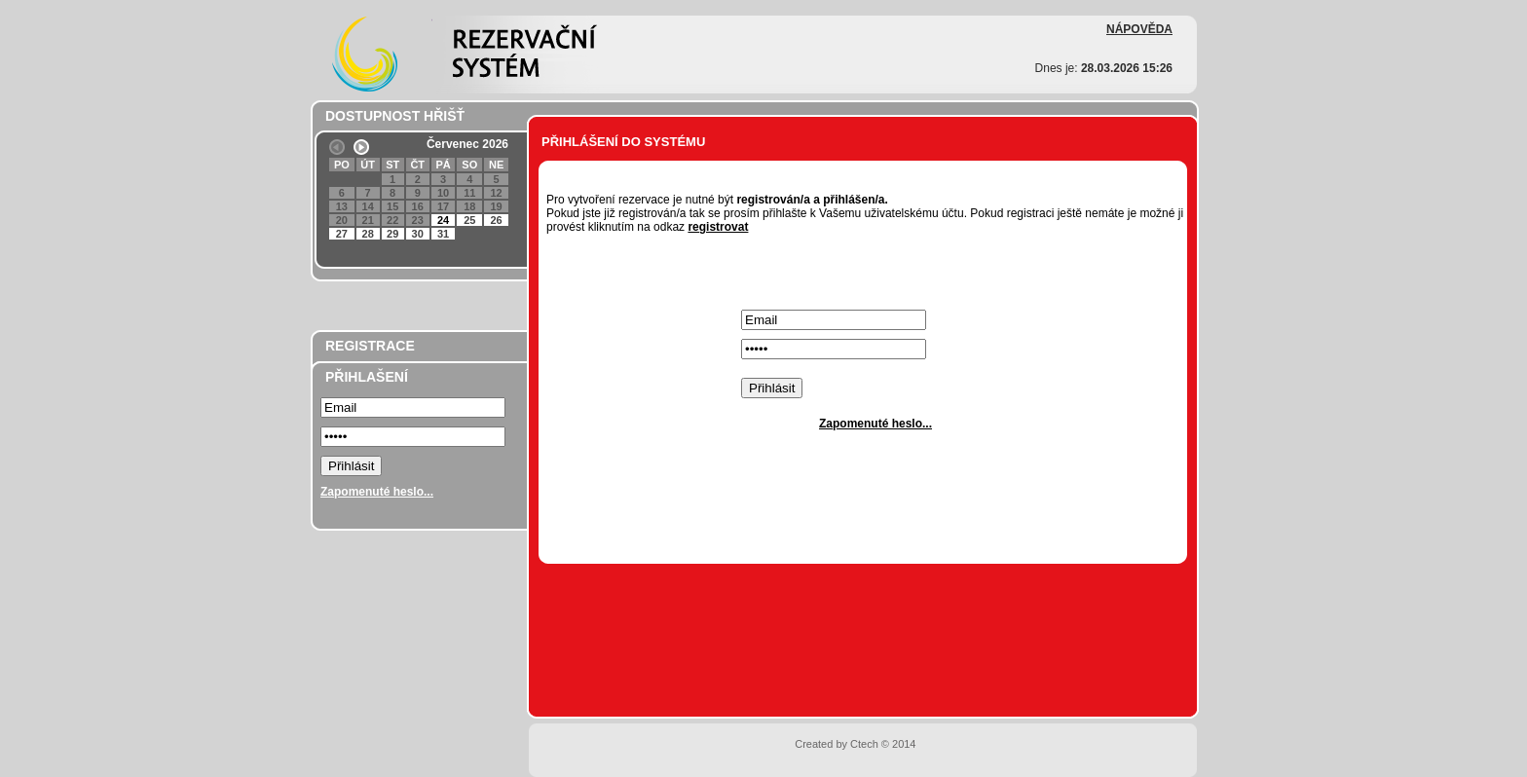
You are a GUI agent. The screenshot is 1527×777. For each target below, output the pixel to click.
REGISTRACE (370, 345)
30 (418, 234)
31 (443, 234)
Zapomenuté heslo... (376, 492)
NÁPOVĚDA (1139, 29)
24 (443, 220)
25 (469, 220)
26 (496, 220)
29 (392, 234)
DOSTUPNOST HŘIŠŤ (395, 116)
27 (342, 234)
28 (368, 234)
